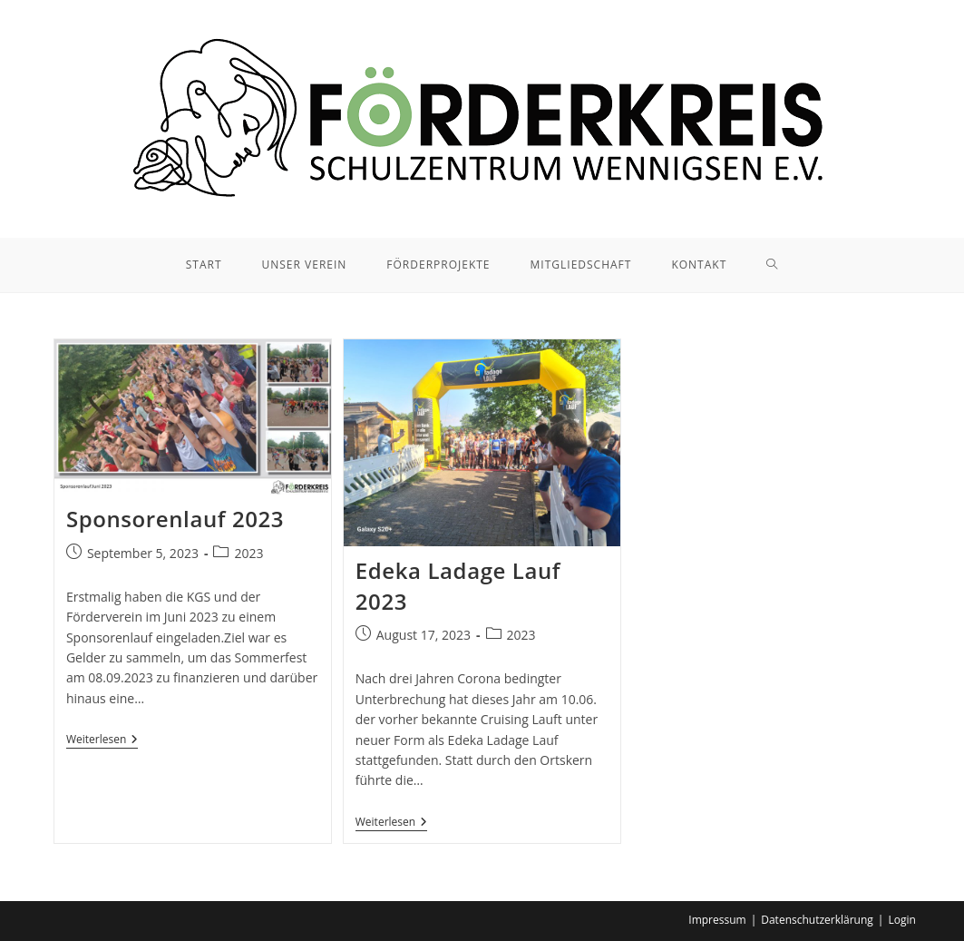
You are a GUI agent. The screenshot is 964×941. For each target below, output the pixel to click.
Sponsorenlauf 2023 (175, 519)
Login (901, 919)
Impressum (716, 919)
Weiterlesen (102, 741)
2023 (248, 553)
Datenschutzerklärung (817, 919)
